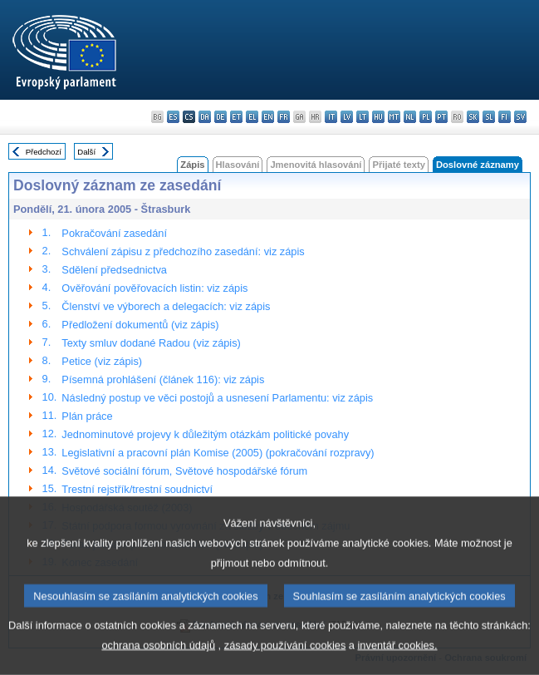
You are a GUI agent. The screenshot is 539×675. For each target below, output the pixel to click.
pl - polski (425, 117)
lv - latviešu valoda (347, 117)
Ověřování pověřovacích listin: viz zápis (154, 288)
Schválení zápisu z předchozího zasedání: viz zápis (182, 251)
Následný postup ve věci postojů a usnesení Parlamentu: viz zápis (217, 398)
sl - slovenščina (489, 117)
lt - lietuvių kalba (362, 117)
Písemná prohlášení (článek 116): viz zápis (162, 379)
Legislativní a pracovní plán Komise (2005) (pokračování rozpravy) (217, 452)
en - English (268, 117)
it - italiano (331, 117)
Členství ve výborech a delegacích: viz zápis (165, 306)
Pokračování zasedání (114, 233)
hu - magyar (378, 117)
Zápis (192, 165)
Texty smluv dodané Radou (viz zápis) (151, 343)
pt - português (441, 117)
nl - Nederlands (410, 117)
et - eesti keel (236, 117)
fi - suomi (504, 117)
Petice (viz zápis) (101, 361)
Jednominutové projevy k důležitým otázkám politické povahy (205, 434)
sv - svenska (520, 117)
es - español (173, 117)
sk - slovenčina (473, 117)
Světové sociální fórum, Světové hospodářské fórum (184, 471)
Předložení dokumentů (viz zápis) (139, 324)
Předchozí (43, 151)
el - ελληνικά (252, 117)
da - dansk (204, 117)
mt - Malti (394, 117)
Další (86, 151)
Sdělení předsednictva (114, 270)
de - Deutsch (220, 117)
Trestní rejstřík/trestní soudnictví (137, 489)
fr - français (283, 117)
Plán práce (86, 416)
